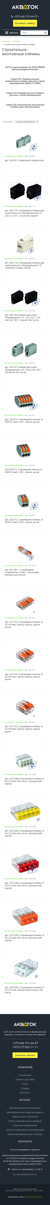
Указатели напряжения (25, 1125)
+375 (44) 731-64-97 (25, 16)
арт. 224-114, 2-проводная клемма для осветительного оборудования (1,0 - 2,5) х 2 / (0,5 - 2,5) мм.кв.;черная (24, 213)
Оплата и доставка (25, 1079)
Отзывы (25, 1088)
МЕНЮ (13, 33)
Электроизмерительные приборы (25, 1134)
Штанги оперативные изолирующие (25, 1130)
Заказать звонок (25, 1055)
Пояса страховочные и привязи (25, 1121)
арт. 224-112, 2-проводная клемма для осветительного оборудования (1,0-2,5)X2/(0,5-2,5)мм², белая (24, 265)
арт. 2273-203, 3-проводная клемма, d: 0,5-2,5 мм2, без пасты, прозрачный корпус (24, 938)
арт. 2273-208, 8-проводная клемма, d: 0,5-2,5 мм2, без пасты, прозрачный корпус (24, 781)
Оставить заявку (25, 23)
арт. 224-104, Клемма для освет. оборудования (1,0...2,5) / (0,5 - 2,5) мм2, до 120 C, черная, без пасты (22, 317)
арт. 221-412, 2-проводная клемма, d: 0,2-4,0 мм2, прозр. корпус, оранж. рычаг (24, 729)
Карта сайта (38, 1190)
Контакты (25, 1093)
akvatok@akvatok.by (26, 1174)
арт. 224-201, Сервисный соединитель (24, 160)
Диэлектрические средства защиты (25, 1112)
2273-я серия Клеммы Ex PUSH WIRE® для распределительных (25, 68)
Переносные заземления (25, 1117)
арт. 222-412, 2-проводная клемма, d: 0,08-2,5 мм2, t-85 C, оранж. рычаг (24, 521)
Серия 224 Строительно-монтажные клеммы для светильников (25, 105)
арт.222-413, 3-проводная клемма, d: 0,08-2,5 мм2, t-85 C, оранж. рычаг (23, 470)
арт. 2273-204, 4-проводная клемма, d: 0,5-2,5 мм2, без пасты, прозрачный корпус (24, 885)
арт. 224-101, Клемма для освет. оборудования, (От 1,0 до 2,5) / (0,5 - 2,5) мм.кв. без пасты (23, 370)
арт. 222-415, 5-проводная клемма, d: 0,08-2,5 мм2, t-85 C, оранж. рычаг (24, 420)
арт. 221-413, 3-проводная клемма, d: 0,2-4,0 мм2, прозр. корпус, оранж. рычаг (24, 677)
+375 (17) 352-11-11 (25, 1047)
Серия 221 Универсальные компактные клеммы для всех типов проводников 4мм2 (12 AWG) (25, 81)
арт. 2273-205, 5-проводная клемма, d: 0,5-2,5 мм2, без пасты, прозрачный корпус (24, 833)
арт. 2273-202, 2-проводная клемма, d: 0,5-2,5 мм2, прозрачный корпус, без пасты (24, 990)
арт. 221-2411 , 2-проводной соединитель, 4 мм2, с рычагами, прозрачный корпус (22, 572)
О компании (25, 1075)
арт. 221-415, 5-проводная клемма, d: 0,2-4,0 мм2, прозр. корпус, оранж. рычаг (24, 624)
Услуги (25, 1084)
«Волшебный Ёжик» (33, 1197)
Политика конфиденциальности (18, 1190)
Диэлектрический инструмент (25, 1108)
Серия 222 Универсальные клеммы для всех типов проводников (25, 93)
